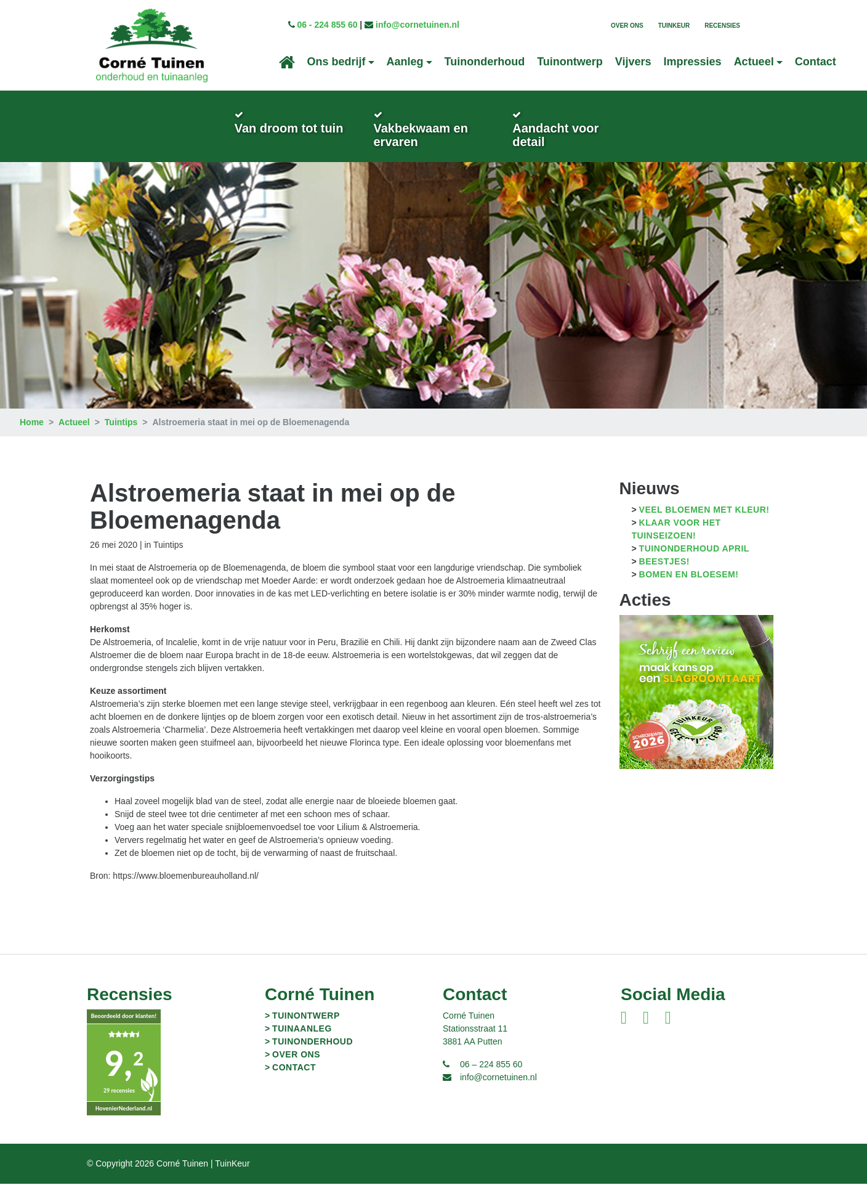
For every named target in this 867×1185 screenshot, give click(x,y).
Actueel (74, 423)
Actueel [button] (754, 61)
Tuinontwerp (570, 61)
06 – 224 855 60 (491, 1065)
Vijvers (633, 61)
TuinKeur (674, 25)
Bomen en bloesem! (689, 575)
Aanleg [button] (405, 61)
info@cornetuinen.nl (417, 25)
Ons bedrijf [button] (336, 61)
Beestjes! (664, 563)
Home (32, 423)
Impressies (693, 61)
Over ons (627, 25)
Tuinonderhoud (485, 61)
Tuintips (121, 423)
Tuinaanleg (302, 1030)
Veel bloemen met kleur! (704, 511)
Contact (815, 61)
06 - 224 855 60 (327, 25)
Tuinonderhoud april (694, 550)
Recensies (722, 25)
